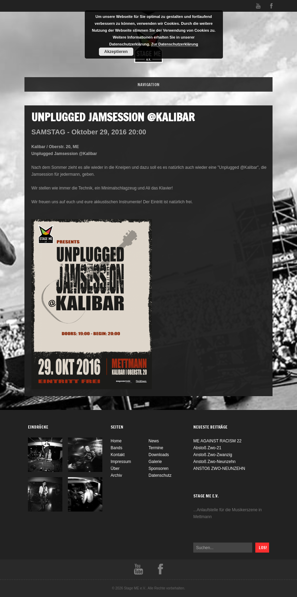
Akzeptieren (115, 51)
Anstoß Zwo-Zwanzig (212, 454)
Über (115, 468)
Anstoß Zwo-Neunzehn (214, 461)
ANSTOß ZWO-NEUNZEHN (219, 468)
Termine (155, 447)
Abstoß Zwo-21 (207, 447)
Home (116, 441)
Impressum (121, 461)
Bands (116, 447)
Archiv (116, 475)
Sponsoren (158, 468)
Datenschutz (160, 475)
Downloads (158, 454)
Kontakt (118, 454)
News (153, 441)
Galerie (155, 461)
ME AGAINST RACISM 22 (217, 441)
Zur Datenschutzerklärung (174, 44)
